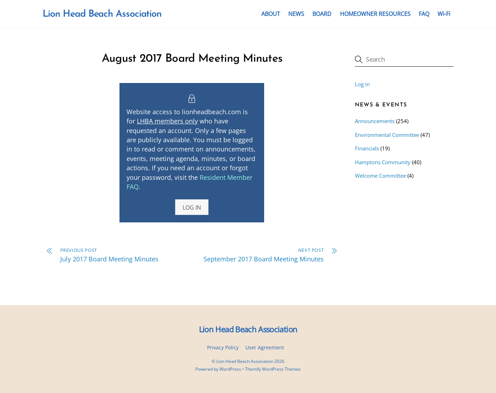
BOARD (321, 14)
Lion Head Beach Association (244, 361)
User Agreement (264, 347)
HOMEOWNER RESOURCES (375, 14)
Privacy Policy (223, 347)
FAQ (424, 14)
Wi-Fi (444, 14)
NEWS (296, 14)
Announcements (375, 120)
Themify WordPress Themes (273, 369)
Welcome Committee (380, 175)
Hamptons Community (383, 162)
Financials (367, 148)
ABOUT (270, 14)
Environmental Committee (387, 134)
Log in (362, 84)
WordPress (230, 369)
